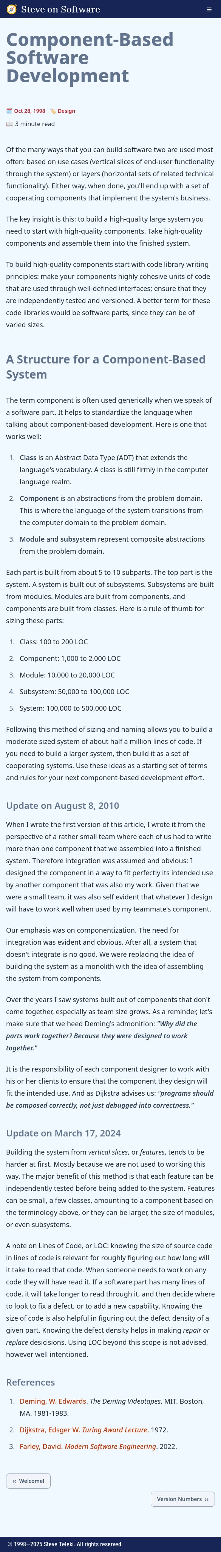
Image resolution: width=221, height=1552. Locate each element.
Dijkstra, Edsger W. (50, 1429)
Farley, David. (88, 1446)
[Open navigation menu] (214, 9)
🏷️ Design (62, 110)
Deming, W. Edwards (53, 1401)
